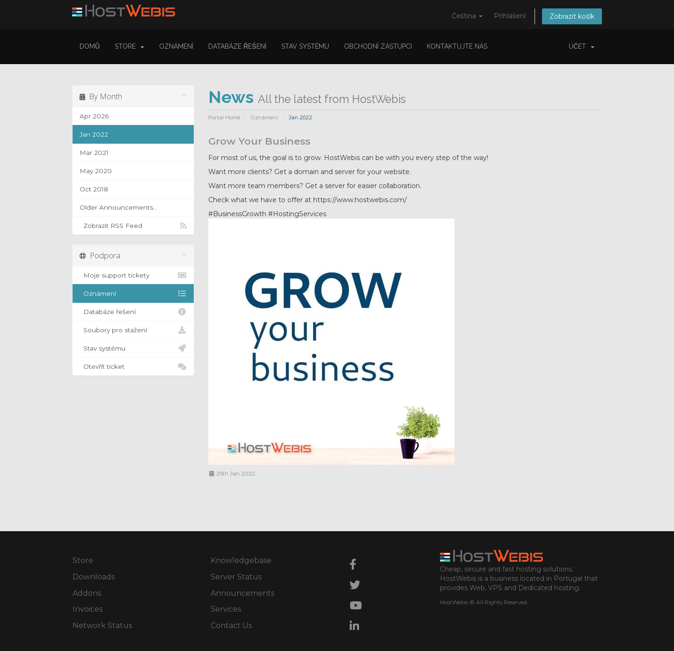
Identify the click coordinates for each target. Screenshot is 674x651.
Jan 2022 (94, 134)
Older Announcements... (118, 207)
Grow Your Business (259, 141)
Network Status (102, 625)
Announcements (242, 593)
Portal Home (224, 117)
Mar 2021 (94, 152)
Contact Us (231, 625)
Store (129, 46)
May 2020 (96, 171)
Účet (581, 46)
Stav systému (305, 46)
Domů (90, 46)
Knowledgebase (241, 560)
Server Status (236, 576)
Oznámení (176, 46)
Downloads (94, 576)
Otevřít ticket (133, 366)
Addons (87, 593)
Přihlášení (510, 16)
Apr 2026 (94, 116)
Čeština (467, 16)
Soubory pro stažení (133, 330)
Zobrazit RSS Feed (133, 225)
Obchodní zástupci (378, 46)
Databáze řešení (237, 46)
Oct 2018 (94, 189)
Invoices (88, 609)
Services (226, 609)
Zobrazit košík (571, 16)
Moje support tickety (133, 275)
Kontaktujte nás (457, 46)
